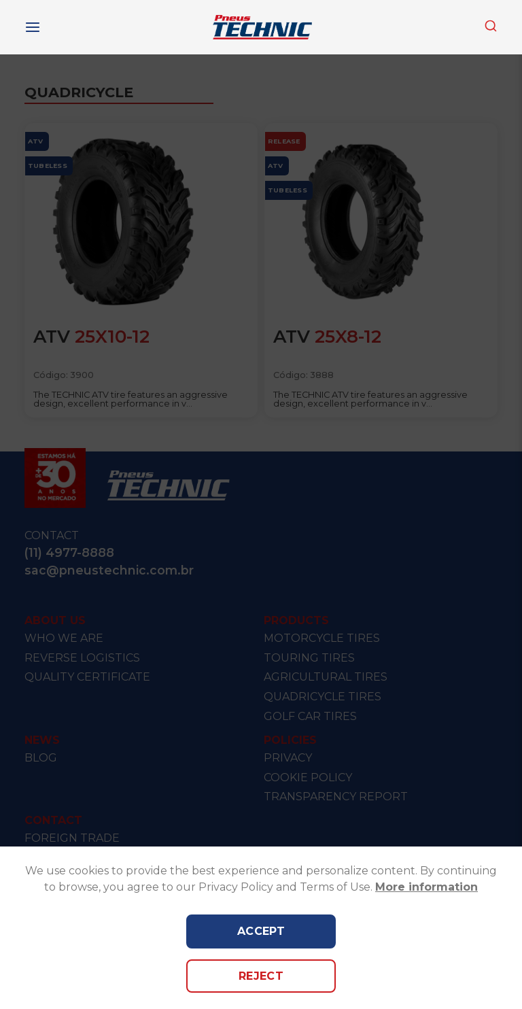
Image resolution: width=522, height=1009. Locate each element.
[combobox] (491, 27)
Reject (261, 976)
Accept (261, 931)
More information (426, 886)
